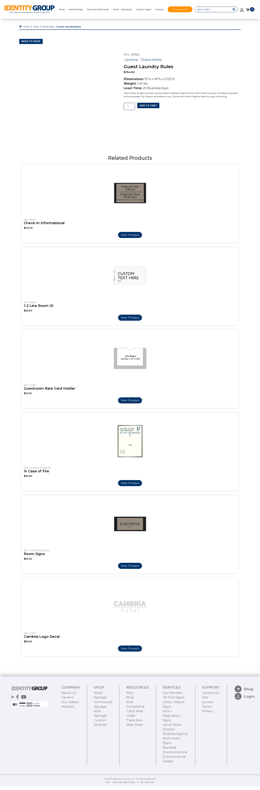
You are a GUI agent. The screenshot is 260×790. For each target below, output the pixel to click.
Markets (68, 729)
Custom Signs (143, 9)
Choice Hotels (151, 63)
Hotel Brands (76, 9)
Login (245, 720)
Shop (62, 9)
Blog (130, 720)
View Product (130, 238)
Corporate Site (180, 9)
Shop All (100, 747)
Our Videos (70, 724)
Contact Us (210, 715)
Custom (100, 743)
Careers (67, 720)
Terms (207, 729)
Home (27, 30)
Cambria (131, 63)
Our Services (172, 715)
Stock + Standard (122, 9)
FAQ (129, 715)
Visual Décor (172, 747)
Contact (159, 9)
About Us (69, 715)
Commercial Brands (98, 9)
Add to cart (148, 109)
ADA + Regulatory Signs (172, 738)
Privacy (207, 733)
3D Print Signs (173, 720)
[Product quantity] (129, 110)
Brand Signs (48, 30)
